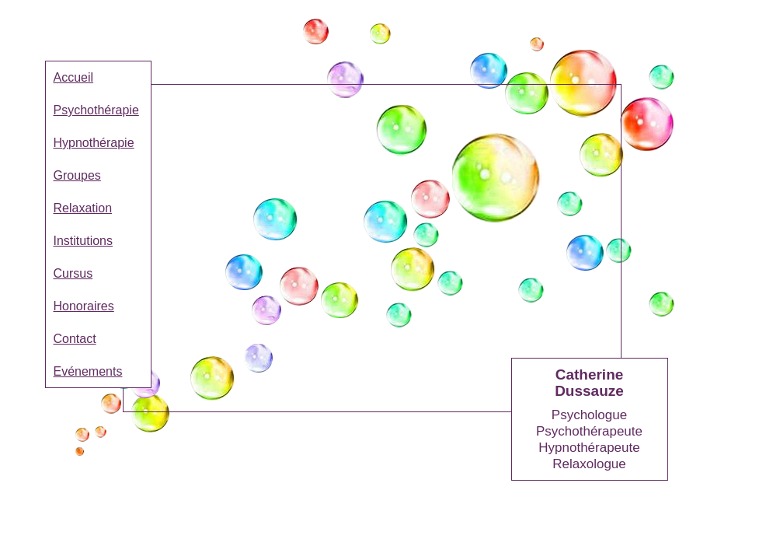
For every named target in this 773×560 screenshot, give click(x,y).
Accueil (74, 77)
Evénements (88, 371)
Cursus (73, 273)
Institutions (83, 240)
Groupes (77, 175)
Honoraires (84, 306)
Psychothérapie (96, 110)
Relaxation (83, 208)
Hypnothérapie (94, 142)
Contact (75, 338)
